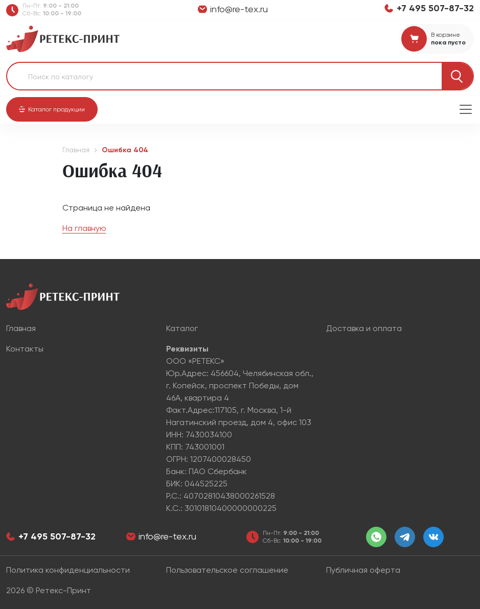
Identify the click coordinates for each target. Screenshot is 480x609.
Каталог (182, 328)
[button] (52, 109)
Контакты (24, 349)
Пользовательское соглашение (227, 570)
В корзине (445, 34)
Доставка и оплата (364, 328)
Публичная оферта (363, 570)
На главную (84, 228)
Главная (75, 150)
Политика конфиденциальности (68, 570)
